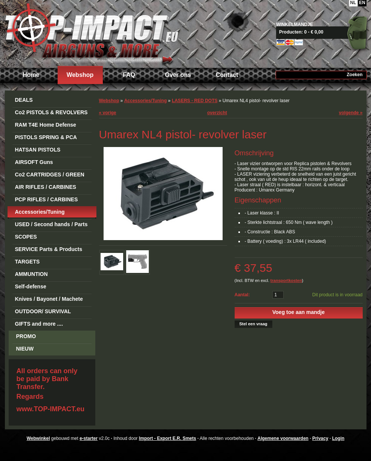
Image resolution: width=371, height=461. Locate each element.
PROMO (26, 336)
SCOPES (26, 237)
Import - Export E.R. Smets (91, 33)
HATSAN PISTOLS (38, 150)
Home (31, 75)
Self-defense (30, 286)
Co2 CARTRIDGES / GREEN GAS (49, 176)
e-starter (88, 438)
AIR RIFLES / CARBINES (45, 187)
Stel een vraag (253, 324)
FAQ (129, 75)
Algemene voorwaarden (283, 438)
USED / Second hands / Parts (51, 224)
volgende (351, 112)
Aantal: (242, 294)
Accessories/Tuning (40, 212)
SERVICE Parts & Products (48, 249)
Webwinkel (38, 438)
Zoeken (354, 74)
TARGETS (27, 262)
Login (338, 438)
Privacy (320, 438)
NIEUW (25, 349)
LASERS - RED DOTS (194, 100)
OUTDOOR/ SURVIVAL (43, 311)
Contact (227, 75)
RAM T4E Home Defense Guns (45, 126)
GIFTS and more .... (39, 324)
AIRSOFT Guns (34, 162)
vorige (107, 112)
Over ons (178, 75)
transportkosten (286, 280)
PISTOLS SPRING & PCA (46, 137)
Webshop (80, 75)
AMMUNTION (31, 274)
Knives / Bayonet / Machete (49, 299)
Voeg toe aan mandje (298, 312)
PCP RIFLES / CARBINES (46, 199)
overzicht (217, 112)
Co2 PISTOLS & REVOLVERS (51, 112)
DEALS (24, 100)
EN (362, 2)
